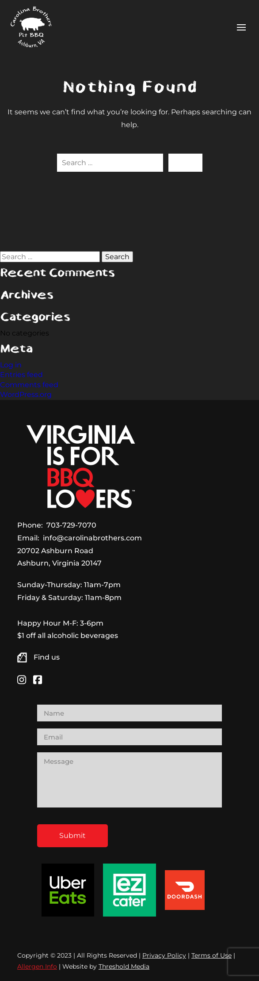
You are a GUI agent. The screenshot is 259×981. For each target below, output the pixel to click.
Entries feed (21, 374)
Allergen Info (37, 966)
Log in (11, 365)
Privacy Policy (164, 955)
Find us (47, 657)
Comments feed (29, 385)
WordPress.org (26, 394)
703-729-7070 (71, 525)
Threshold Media (124, 966)
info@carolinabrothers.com (92, 538)
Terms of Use (211, 955)
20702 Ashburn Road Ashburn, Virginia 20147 (59, 557)
